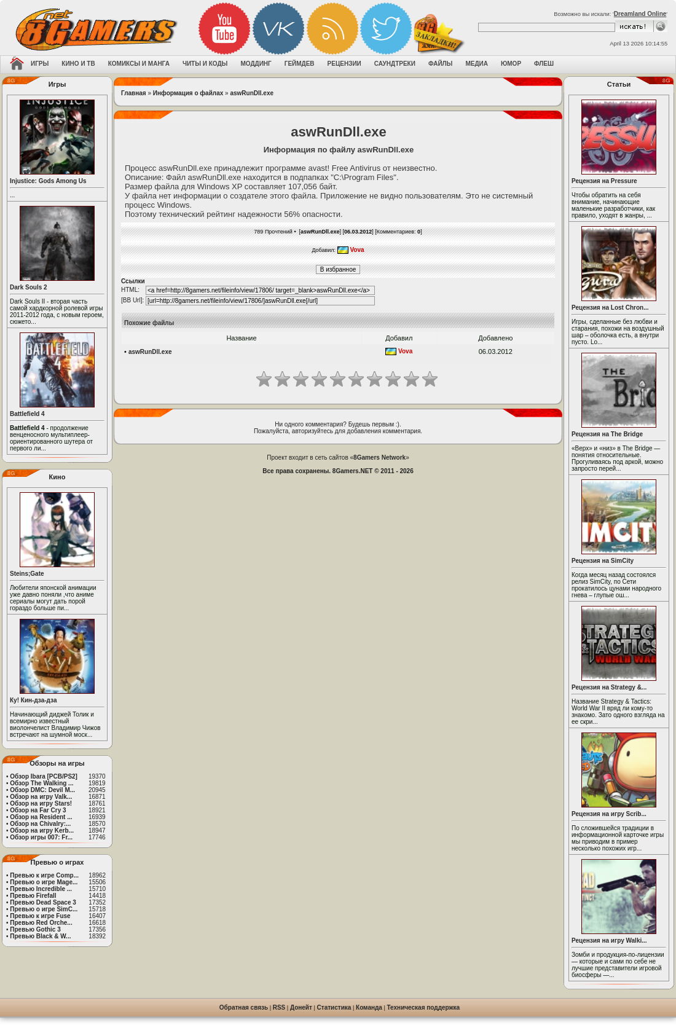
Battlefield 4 (27, 413)
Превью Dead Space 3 (43, 902)
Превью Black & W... (40, 936)
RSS (279, 1007)
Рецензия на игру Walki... (609, 940)
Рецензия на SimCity (603, 560)
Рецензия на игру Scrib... (609, 814)
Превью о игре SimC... (43, 909)
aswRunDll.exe (251, 93)
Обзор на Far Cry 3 (38, 810)
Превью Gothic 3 (35, 929)
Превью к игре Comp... (44, 875)
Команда (369, 1007)
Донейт (301, 1007)
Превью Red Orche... (41, 922)
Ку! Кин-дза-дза (33, 700)
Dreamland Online (640, 13)
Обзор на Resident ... (41, 817)
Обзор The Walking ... (41, 783)
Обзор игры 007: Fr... (41, 837)
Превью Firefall (33, 895)
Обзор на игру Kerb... (42, 830)
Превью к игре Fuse (40, 916)
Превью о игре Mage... (43, 882)
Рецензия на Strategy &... (609, 687)
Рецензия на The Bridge (607, 434)
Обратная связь (243, 1007)
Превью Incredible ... (41, 889)
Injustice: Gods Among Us (48, 181)
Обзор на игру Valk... (41, 796)
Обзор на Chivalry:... (40, 823)
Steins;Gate (27, 573)
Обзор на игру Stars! (41, 803)
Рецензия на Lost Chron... (610, 307)
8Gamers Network (379, 457)
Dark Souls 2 (28, 287)
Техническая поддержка (423, 1007)
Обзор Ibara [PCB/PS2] (43, 776)
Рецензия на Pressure (604, 181)
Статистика (334, 1007)
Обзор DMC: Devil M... (42, 790)
